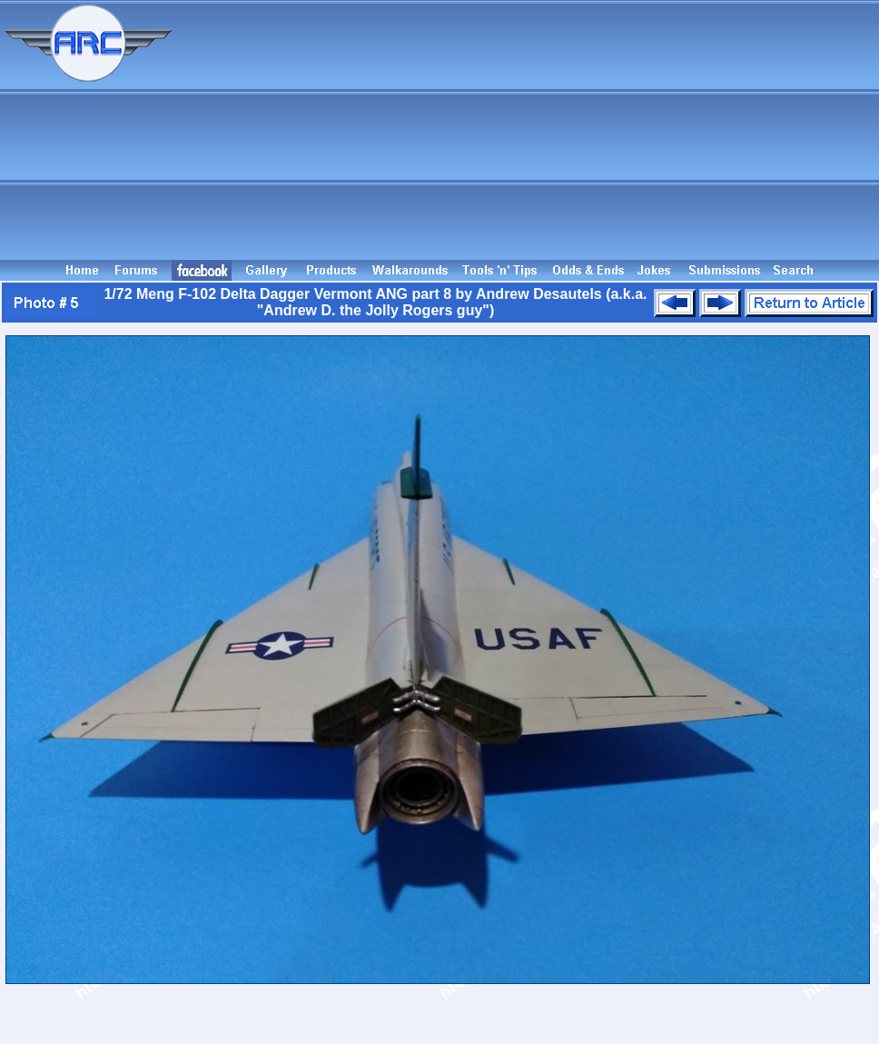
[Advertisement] (528, 130)
